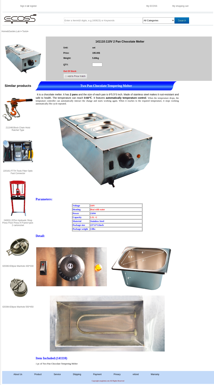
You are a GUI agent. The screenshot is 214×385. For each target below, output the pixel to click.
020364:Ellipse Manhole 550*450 (17, 307)
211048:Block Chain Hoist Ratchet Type (18, 128)
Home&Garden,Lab (11, 31)
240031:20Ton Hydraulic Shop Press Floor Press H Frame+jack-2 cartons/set (18, 223)
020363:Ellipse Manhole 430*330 (17, 266)
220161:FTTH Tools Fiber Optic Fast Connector (18, 172)
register (33, 6)
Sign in (23, 6)
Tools (24, 31)
